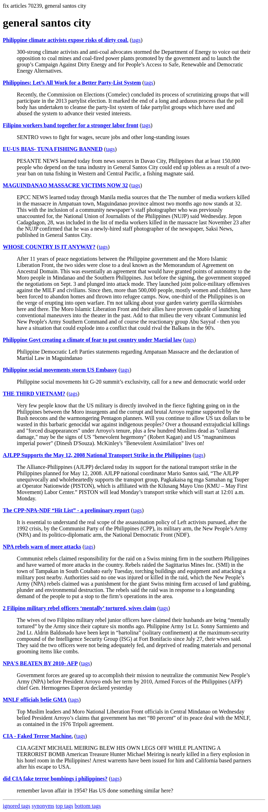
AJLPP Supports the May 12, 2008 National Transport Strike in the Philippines (97, 455)
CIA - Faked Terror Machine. (38, 736)
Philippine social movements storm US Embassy (60, 370)
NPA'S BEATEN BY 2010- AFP (40, 663)
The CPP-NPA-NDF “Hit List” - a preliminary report (66, 510)
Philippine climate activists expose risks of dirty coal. (65, 40)
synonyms (43, 806)
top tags (64, 806)
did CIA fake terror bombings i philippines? (55, 779)
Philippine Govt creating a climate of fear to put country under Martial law (92, 340)
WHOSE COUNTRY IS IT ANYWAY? (49, 247)
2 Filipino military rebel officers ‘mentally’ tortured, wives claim (79, 608)
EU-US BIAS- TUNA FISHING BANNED (53, 149)
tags (136, 40)
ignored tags (16, 806)
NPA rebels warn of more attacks (42, 547)
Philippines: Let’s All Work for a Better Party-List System (72, 83)
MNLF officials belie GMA (35, 700)
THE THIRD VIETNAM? (34, 394)
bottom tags (88, 806)
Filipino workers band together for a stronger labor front (70, 125)
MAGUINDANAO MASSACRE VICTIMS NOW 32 (65, 185)
